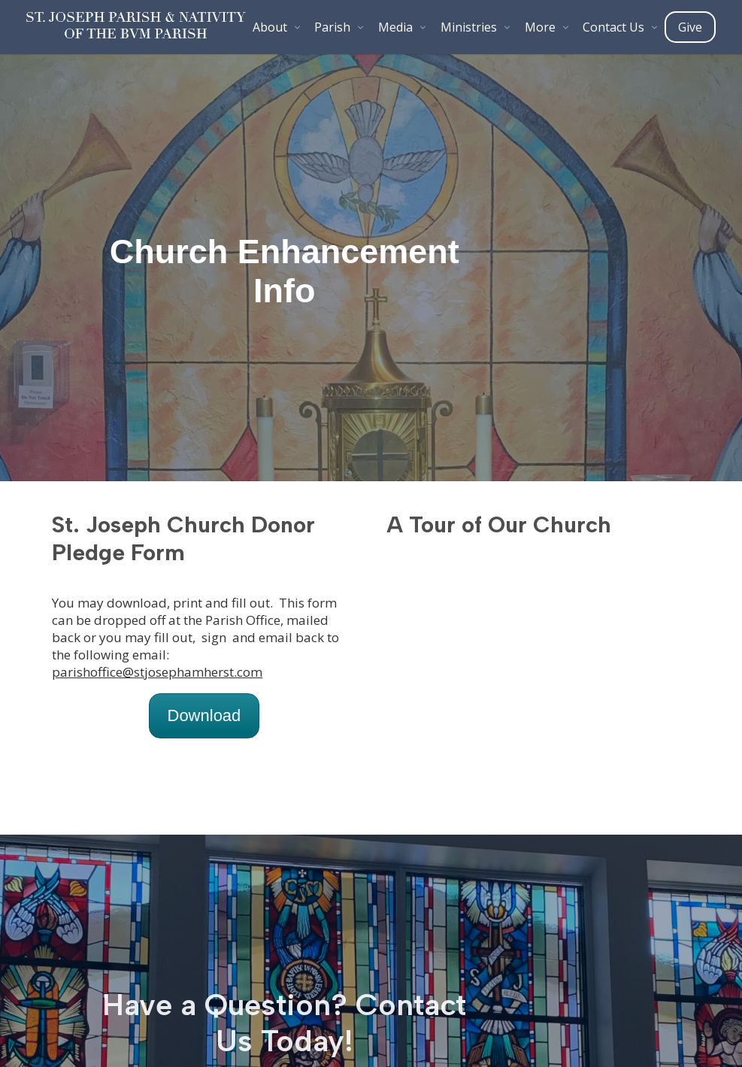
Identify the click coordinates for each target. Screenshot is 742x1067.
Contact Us (613, 27)
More (540, 27)
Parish (332, 27)
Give (690, 27)
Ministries (469, 27)
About (270, 27)
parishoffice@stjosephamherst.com (157, 672)
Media (395, 27)
